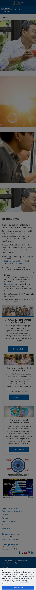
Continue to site (18, 587)
